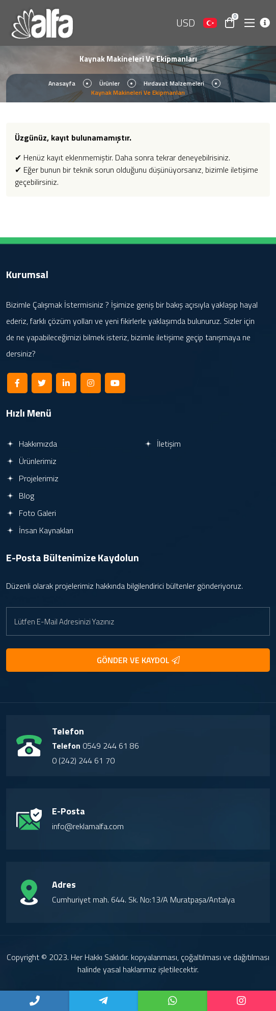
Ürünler (109, 83)
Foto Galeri (31, 513)
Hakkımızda (31, 444)
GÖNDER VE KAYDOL (138, 660)
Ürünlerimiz (31, 461)
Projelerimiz (32, 478)
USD (185, 23)
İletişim (162, 444)
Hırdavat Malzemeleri (174, 83)
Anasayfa (61, 83)
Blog (20, 495)
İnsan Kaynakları (39, 530)
